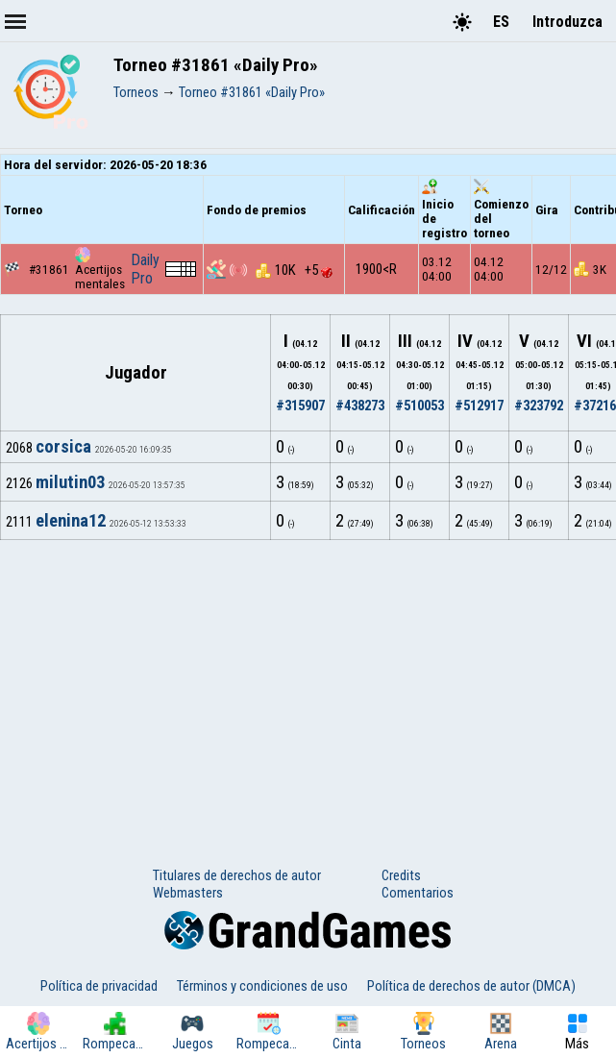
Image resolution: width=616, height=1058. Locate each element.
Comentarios (418, 892)
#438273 (359, 405)
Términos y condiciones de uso (262, 986)
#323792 (538, 405)
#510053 (419, 405)
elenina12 (71, 520)
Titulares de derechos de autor (237, 875)
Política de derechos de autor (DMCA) (471, 986)
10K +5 (294, 270)
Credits (401, 875)
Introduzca (567, 21)
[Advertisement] (308, 684)
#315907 (300, 405)
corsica (63, 446)
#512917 (479, 405)
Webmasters (188, 892)
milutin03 (70, 482)
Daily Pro (145, 269)
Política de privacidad (99, 986)
